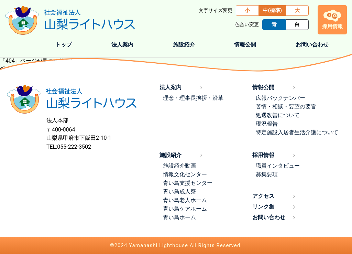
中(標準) (272, 10)
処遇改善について (278, 115)
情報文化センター (185, 174)
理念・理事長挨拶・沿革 (193, 98)
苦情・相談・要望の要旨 (286, 106)
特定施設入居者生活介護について (297, 132)
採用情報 (263, 155)
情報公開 (263, 87)
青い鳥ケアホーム (185, 208)
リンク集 (263, 206)
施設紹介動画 (179, 165)
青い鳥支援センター (187, 183)
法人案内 (171, 87)
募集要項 (267, 174)
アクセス (263, 196)
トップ (63, 44)
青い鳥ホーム (179, 217)
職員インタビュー (278, 165)
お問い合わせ (312, 44)
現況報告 (267, 123)
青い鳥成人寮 (179, 191)
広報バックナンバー (280, 98)
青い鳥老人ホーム (185, 200)
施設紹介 (171, 155)
